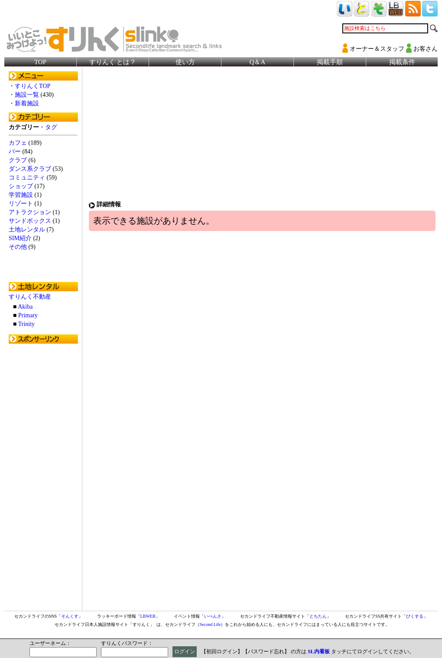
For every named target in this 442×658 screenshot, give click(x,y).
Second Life (210, 624)
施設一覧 (27, 94)
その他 (18, 247)
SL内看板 (319, 651)
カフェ (18, 143)
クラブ (18, 160)
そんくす (69, 616)
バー (15, 151)
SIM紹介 (20, 238)
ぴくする (414, 616)
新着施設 (27, 103)
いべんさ (212, 616)
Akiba (25, 306)
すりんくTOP (32, 86)
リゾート (21, 203)
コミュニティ (27, 177)
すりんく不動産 (30, 296)
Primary (28, 315)
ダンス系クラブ (30, 169)
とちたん (318, 616)
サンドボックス (30, 221)
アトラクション (30, 212)
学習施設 (21, 195)
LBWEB (148, 616)
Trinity (26, 324)
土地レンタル (27, 229)
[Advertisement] (43, 478)
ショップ (21, 186)
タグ (51, 127)
